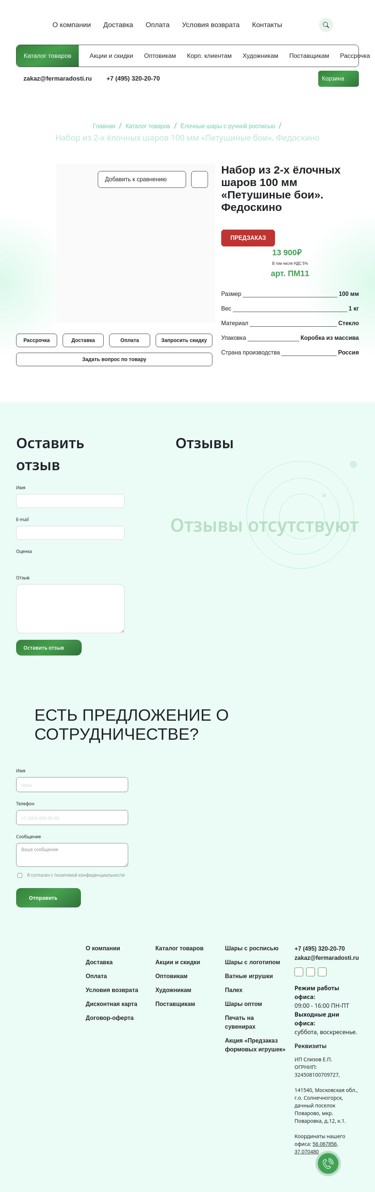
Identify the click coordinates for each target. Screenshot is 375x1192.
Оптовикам (160, 55)
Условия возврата (211, 25)
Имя (20, 487)
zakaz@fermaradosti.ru (57, 78)
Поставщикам (309, 55)
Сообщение (28, 836)
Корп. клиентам (209, 55)
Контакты (267, 25)
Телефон (25, 804)
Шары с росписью (251, 948)
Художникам (260, 55)
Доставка (118, 25)
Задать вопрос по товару (114, 359)
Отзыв (22, 578)
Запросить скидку (184, 340)
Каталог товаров (47, 55)
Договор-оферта (110, 1018)
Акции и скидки (111, 55)
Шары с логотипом (252, 962)
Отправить (43, 897)
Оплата (158, 25)
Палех (233, 990)
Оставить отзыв (43, 647)
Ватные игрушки (249, 976)
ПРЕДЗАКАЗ (248, 238)
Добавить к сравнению (136, 179)
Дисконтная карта (111, 1004)
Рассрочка (355, 55)
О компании (71, 25)
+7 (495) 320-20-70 (133, 78)
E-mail (22, 519)
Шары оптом (243, 1004)
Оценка (24, 551)
